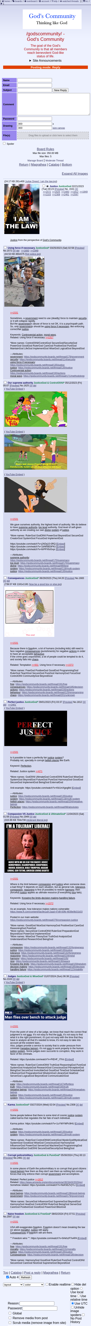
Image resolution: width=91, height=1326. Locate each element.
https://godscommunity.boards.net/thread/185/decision (55, 687)
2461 (19, 1158)
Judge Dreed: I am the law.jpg (40, 181)
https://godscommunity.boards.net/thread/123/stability (55, 969)
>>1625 (56, 191)
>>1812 (74, 191)
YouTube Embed (14, 389)
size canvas (59, 128)
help (55, 1)
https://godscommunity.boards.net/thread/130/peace (43, 961)
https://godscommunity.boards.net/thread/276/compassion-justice (44, 920)
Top (5, 1272)
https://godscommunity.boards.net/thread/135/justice (37, 365)
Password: (32, 1308)
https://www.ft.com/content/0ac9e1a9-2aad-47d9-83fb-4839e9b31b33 (46, 911)
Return (23, 164)
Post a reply (32, 1272)
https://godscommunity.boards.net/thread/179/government (54, 356)
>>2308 (56, 194)
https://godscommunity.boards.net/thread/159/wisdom (58, 964)
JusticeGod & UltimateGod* (50, 814)
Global (15, 1313)
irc (85, 1)
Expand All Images (75, 173)
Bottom (67, 164)
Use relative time (78, 1297)
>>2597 (74, 194)
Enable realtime (58, 1284)
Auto (12, 1277)
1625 (26, 385)
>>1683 (65, 191)
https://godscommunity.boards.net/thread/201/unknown (46, 695)
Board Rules (45, 149)
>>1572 (47, 191)
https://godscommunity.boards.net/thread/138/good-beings (54, 1193)
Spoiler (8, 143)
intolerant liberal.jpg (36, 820)
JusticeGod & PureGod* (47, 1155)
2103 (9, 979)
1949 (26, 816)
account (45, 1)
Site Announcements (47, 60)
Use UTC (79, 1303)
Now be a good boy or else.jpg (45, 584)
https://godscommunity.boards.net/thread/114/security (48, 359)
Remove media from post (28, 1318)
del (17, 250)
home (7, 1)
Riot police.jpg (32, 254)
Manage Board (35, 160)
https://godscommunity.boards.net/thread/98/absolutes (50, 807)
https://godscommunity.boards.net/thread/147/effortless (45, 1084)
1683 (81, 578)
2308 (72, 1104)
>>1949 (84, 191)
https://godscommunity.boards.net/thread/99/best (43, 565)
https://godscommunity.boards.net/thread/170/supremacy (39, 560)
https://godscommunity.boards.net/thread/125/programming (52, 692)
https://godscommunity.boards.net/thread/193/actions (37, 373)
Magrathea (38, 164)
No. (67, 189)
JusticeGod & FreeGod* (38, 1214)
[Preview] (59, 189)
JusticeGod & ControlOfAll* (49, 382)
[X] (76, 189)
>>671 (39, 771)
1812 (79, 702)
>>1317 (49, 337)
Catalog (54, 164)
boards (18, 1)
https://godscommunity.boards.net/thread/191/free (41, 684)
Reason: (31, 1303)
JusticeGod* (42, 248)
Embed (60, 543)
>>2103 (47, 194)
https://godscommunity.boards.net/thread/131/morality (48, 1249)
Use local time (76, 1292)
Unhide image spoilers (77, 1311)
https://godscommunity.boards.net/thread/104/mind (48, 955)
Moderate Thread (55, 160)
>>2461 (65, 194)
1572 (9, 250)
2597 (9, 1216)
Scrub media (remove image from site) (37, 1322)
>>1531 (14, 312)
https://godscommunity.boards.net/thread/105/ (44, 958)
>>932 (35, 665)
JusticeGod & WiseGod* (30, 976)
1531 (72, 189)
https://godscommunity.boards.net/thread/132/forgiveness (54, 947)
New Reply (60, 90)
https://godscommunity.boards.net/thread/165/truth (42, 1086)
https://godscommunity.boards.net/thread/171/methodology (54, 376)
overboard (32, 1)
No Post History (77, 1318)
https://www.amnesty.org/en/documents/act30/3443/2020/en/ (51, 1182)
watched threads (69, 1)
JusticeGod (64, 186)
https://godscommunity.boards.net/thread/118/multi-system (49, 568)
